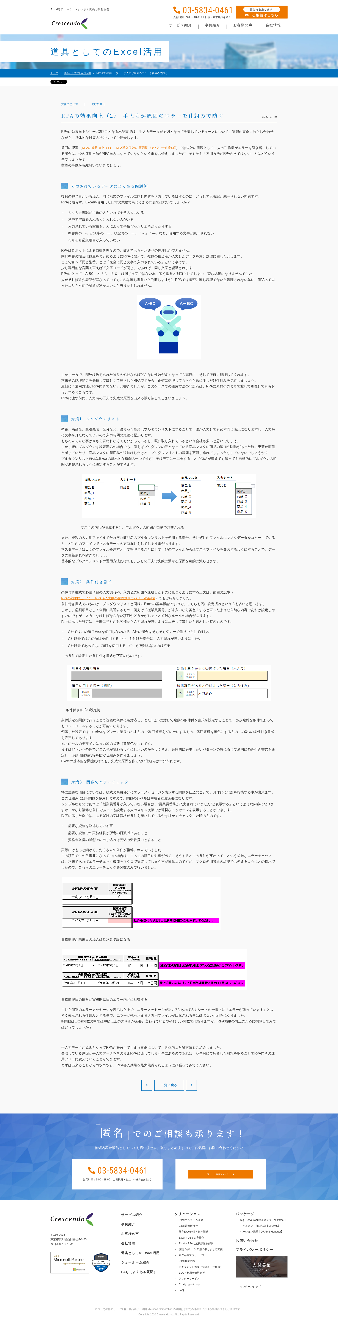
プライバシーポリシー (255, 1249)
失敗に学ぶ (103, 104)
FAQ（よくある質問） (138, 1268)
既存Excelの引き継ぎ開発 (193, 1231)
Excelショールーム (189, 1284)
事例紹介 (127, 1223)
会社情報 (127, 1241)
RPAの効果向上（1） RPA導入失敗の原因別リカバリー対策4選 (132, 148)
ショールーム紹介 (134, 1259)
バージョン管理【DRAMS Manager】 (261, 1231)
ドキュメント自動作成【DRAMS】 (260, 1225)
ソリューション (187, 1214)
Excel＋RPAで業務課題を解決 (195, 1243)
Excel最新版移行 (187, 1225)
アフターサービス (188, 1278)
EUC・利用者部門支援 (191, 1272)
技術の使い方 (71, 104)
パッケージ (245, 1214)
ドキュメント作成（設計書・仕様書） (200, 1266)
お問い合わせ (247, 1240)
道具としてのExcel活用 (140, 1250)
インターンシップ (250, 1286)
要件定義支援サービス (191, 1255)
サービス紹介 (130, 1214)
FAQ (180, 1290)
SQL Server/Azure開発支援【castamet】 (263, 1220)
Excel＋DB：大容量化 (191, 1237)
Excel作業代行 (186, 1260)
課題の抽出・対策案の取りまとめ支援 (200, 1249)
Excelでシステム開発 (190, 1220)
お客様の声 (128, 1232)
